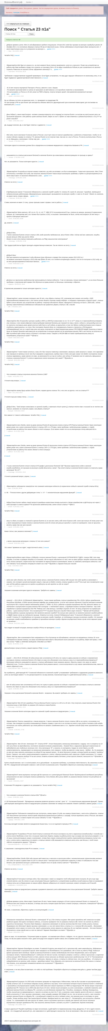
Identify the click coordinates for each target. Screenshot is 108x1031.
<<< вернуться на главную (18, 24)
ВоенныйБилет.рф (13, 2)
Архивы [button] (29, 2)
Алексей (17, 55)
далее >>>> (51, 49)
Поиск (31, 34)
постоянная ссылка (98, 58)
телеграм (16, 12)
